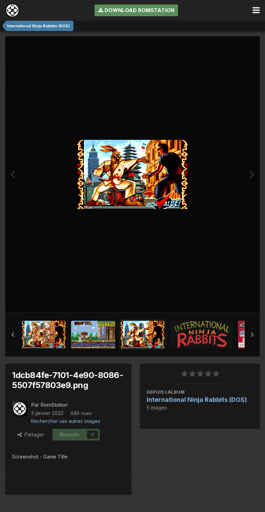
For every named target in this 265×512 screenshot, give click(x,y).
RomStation (54, 405)
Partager (31, 434)
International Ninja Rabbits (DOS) (197, 399)
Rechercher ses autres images (65, 421)
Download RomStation (136, 10)
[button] (12, 334)
